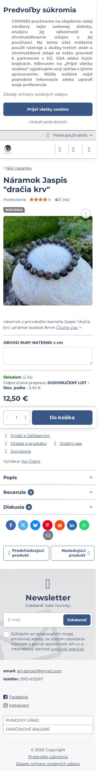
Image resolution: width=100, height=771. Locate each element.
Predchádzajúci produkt (26, 553)
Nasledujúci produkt (76, 553)
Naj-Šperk (30, 461)
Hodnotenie (14, 199)
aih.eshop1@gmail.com (39, 670)
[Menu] (89, 149)
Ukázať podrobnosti (48, 121)
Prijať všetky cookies (48, 109)
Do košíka (62, 417)
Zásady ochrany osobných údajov (48, 763)
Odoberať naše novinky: (48, 605)
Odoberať (77, 619)
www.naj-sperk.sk (67, 648)
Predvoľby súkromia (48, 756)
